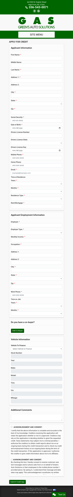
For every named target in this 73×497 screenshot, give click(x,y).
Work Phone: (16, 292)
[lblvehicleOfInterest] (36, 349)
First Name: (15, 55)
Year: (13, 360)
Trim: (13, 383)
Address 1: (15, 77)
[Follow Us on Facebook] (34, 11)
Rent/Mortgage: (17, 203)
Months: (14, 188)
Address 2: (15, 85)
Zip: (12, 109)
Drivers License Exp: (18, 147)
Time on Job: (16, 299)
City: (12, 92)
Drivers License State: (19, 140)
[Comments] (36, 417)
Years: (13, 180)
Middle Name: (16, 62)
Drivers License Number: (20, 132)
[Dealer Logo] (36, 22)
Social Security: (17, 117)
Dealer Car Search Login (22, 489)
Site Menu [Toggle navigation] (36, 34)
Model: (13, 375)
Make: (13, 368)
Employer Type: (17, 229)
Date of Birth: (16, 125)
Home (27, 488)
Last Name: (15, 70)
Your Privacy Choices (49, 489)
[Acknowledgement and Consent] (11, 427)
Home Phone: (16, 162)
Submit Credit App (17, 482)
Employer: (15, 222)
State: (13, 101)
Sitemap (39, 489)
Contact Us (37, 488)
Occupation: (15, 244)
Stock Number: (16, 353)
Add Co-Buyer (17, 331)
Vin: (12, 390)
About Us (31, 488)
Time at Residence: (18, 177)
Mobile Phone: (16, 155)
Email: (13, 170)
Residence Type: (17, 195)
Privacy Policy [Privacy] (44, 488)
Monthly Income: (17, 237)
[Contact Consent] (11, 459)
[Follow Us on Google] (38, 11)
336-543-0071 (38, 7)
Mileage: (14, 398)
